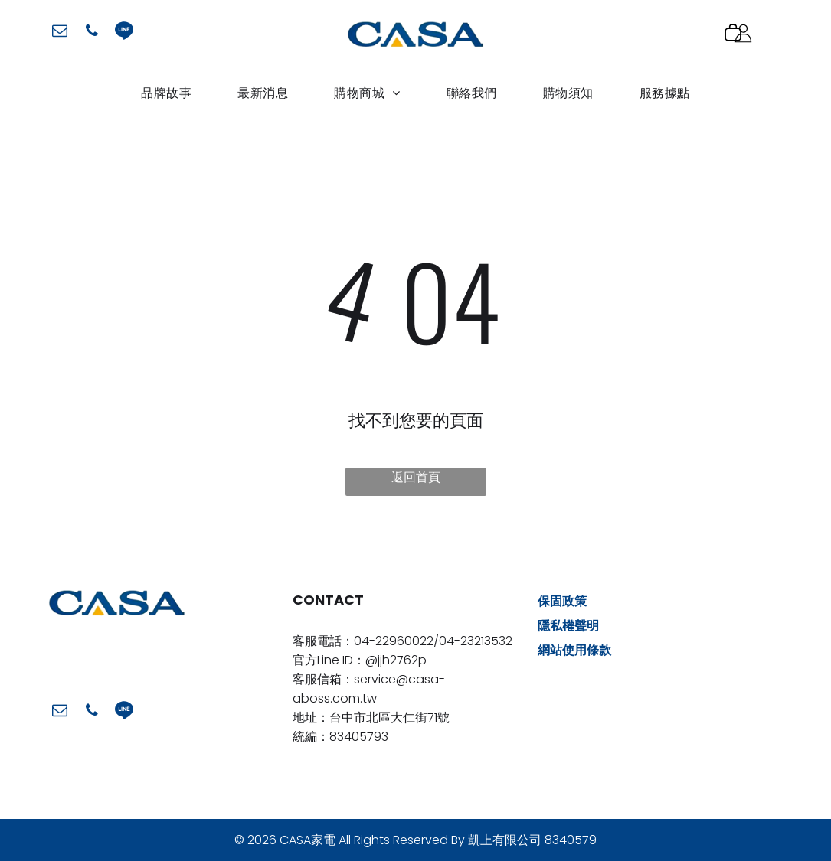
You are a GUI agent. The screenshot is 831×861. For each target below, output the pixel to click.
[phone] (91, 32)
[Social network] (124, 32)
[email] (59, 32)
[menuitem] (166, 93)
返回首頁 (415, 477)
